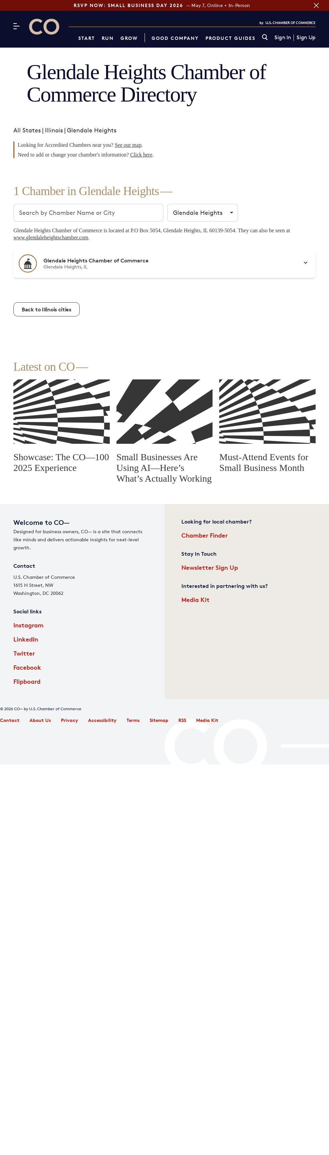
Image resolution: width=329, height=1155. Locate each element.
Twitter (24, 653)
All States (27, 130)
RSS (182, 720)
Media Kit (195, 599)
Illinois (54, 130)
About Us (40, 720)
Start (86, 38)
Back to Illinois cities (46, 309)
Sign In (282, 38)
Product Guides (230, 38)
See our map (128, 145)
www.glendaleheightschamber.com (50, 237)
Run (108, 38)
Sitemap (159, 720)
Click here (141, 155)
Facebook (27, 667)
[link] (265, 37)
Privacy (69, 720)
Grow (129, 38)
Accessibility (102, 720)
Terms (133, 720)
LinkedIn (25, 639)
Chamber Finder (204, 535)
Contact (9, 720)
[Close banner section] (316, 5)
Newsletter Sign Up (209, 567)
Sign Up (306, 38)
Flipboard (26, 681)
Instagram (28, 625)
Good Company (175, 38)
